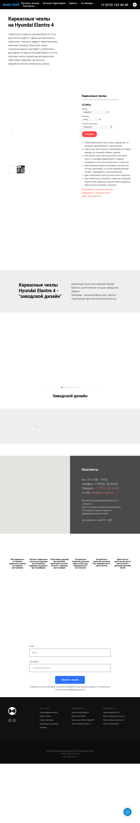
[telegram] (14, 779)
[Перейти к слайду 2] (64, 446)
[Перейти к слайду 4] (68, 446)
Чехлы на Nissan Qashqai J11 (113, 779)
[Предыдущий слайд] (13, 129)
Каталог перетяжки (54, 3)
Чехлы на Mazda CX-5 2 (111, 772)
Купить (73, 3)
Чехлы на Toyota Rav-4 (111, 783)
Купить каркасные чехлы (49, 772)
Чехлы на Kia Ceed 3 (78, 775)
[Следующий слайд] (75, 129)
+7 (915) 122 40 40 (114, 5)
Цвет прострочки (91, 196)
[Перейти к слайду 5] (71, 446)
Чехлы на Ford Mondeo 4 (80, 772)
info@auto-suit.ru (102, 552)
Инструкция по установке (49, 783)
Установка (87, 3)
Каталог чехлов (30, 3)
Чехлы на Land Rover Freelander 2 (83, 779)
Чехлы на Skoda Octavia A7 (81, 783)
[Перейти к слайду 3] (66, 446)
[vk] (135, 5)
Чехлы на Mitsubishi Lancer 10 (114, 775)
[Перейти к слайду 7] (76, 446)
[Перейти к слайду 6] (73, 446)
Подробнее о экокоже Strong (97, 189)
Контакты (28, 6)
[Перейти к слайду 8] (78, 446)
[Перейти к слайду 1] (61, 446)
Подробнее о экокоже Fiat (96, 193)
